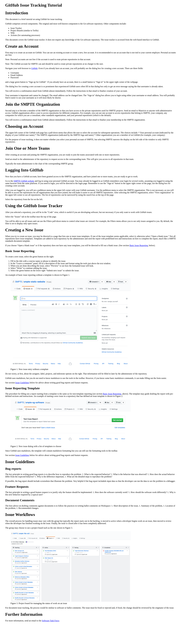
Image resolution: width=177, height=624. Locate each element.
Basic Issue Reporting (138, 245)
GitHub (34, 68)
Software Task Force (50, 621)
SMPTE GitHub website (24, 181)
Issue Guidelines (22, 383)
